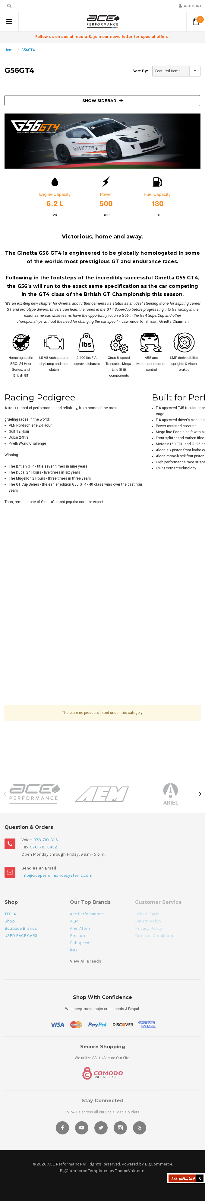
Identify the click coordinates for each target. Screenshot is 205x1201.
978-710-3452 (43, 847)
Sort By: (140, 70)
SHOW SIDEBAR (102, 100)
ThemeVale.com (130, 1170)
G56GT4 (28, 50)
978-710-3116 (45, 839)
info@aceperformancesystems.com (56, 875)
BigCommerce (158, 1164)
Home (9, 50)
